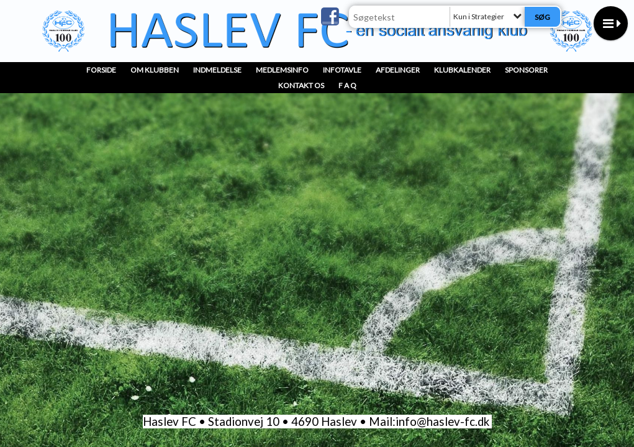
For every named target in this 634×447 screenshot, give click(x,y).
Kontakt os (301, 85)
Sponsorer (526, 69)
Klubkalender (462, 69)
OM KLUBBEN (154, 69)
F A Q (347, 85)
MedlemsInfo (282, 69)
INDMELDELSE (217, 69)
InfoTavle (342, 69)
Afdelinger (398, 69)
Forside (101, 69)
